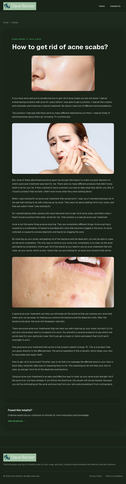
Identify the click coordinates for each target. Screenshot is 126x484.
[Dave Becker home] (21, 6)
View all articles (17, 421)
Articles (15, 22)
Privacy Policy (95, 476)
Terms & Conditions (114, 476)
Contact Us (115, 6)
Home (102, 6)
